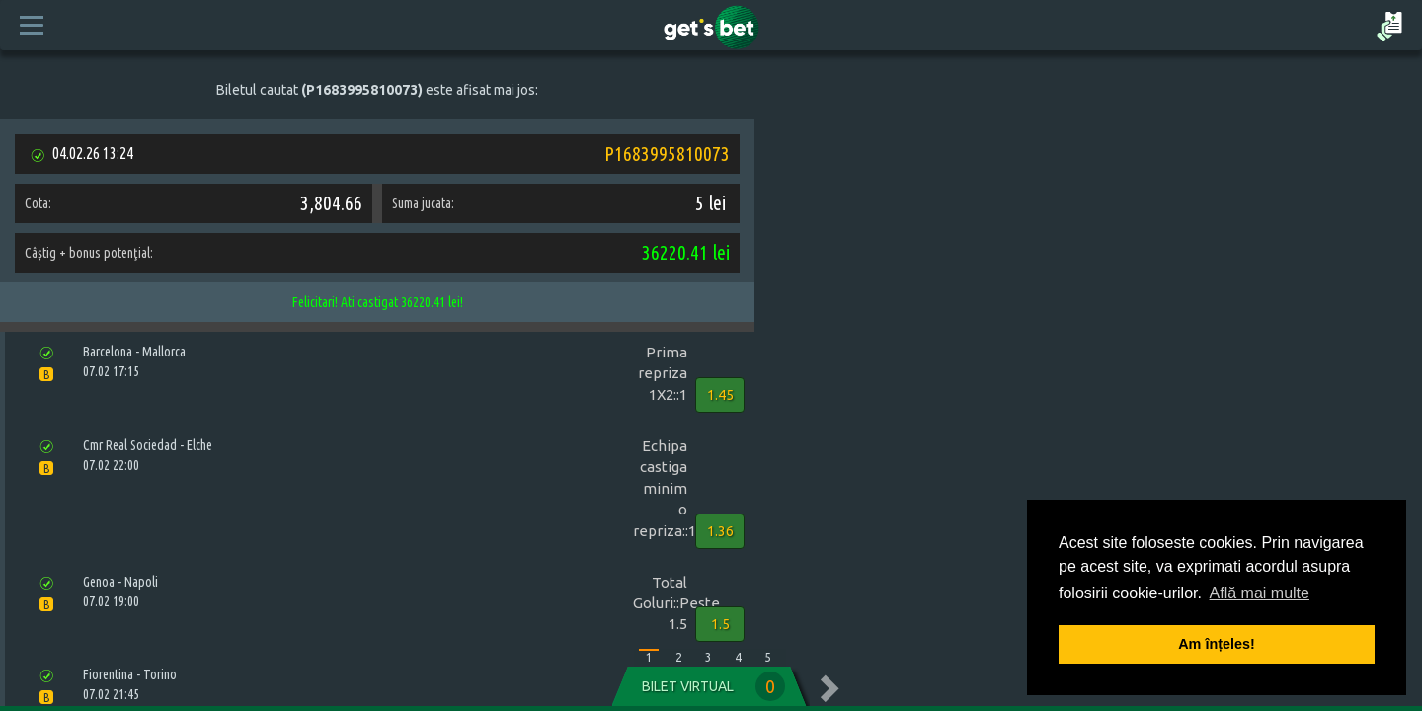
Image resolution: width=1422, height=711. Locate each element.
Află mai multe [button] (1259, 593)
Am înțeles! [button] (1216, 644)
